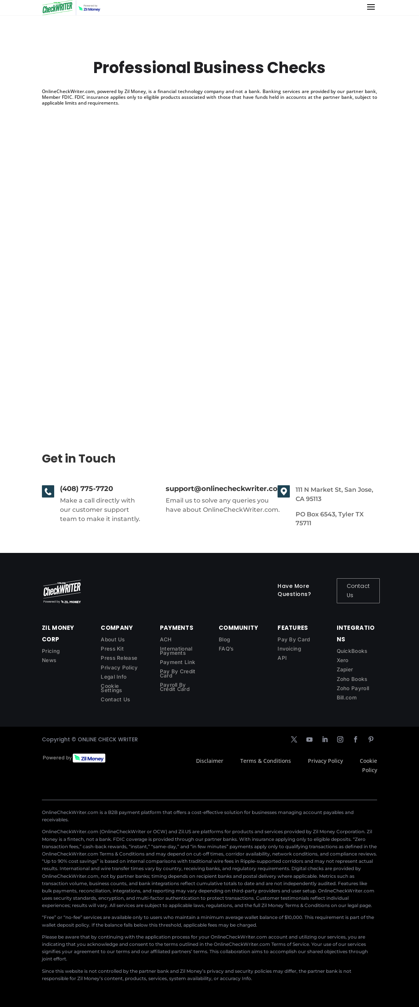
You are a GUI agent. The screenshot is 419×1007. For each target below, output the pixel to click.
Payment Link (178, 662)
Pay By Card (294, 639)
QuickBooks (352, 651)
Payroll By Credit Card (175, 687)
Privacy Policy (119, 667)
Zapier (345, 669)
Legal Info (113, 677)
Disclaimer (209, 760)
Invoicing (289, 649)
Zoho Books (352, 679)
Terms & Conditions (265, 760)
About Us (113, 639)
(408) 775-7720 (86, 488)
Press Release (119, 658)
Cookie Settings (111, 688)
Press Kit (112, 649)
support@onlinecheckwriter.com (225, 488)
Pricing (51, 651)
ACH (166, 639)
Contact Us (358, 590)
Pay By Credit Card (178, 673)
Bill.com (347, 697)
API (282, 658)
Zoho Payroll (353, 688)
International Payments (176, 651)
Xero (343, 660)
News (49, 660)
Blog (224, 639)
